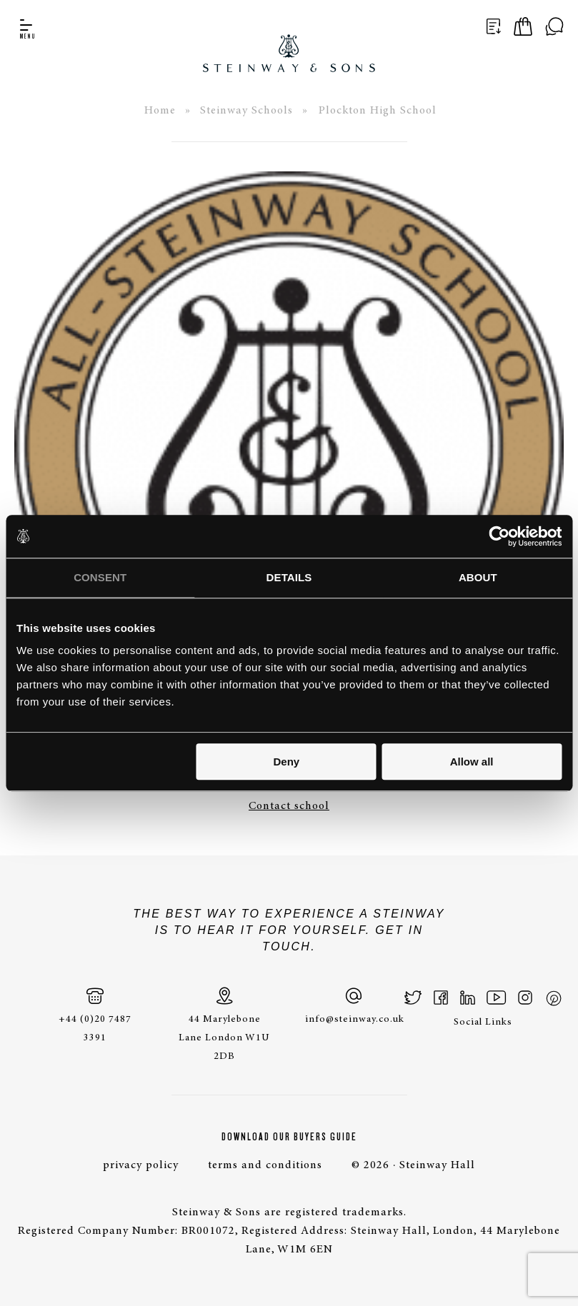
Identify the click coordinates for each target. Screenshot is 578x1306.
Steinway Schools (246, 110)
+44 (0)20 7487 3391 (95, 1015)
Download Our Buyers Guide (289, 1136)
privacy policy (141, 1165)
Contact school (289, 806)
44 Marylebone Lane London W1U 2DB (224, 1024)
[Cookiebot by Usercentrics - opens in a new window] (499, 536)
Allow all (472, 761)
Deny (286, 761)
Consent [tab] (100, 577)
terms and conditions (265, 1165)
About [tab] (478, 577)
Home (160, 110)
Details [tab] (289, 577)
